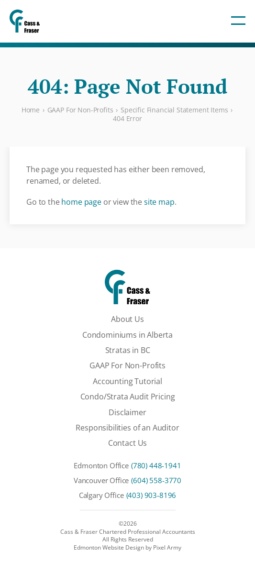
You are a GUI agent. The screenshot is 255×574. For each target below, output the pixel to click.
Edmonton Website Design (109, 547)
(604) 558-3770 (156, 480)
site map (159, 202)
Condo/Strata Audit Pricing (127, 396)
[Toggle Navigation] (238, 21)
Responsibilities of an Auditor (127, 427)
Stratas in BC (127, 350)
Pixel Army (167, 547)
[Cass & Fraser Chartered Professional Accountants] (25, 21)
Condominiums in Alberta (127, 335)
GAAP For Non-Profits (127, 365)
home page (81, 202)
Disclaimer (127, 412)
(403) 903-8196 (151, 495)
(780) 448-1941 (156, 465)
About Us (127, 319)
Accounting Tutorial (127, 381)
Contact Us (127, 443)
